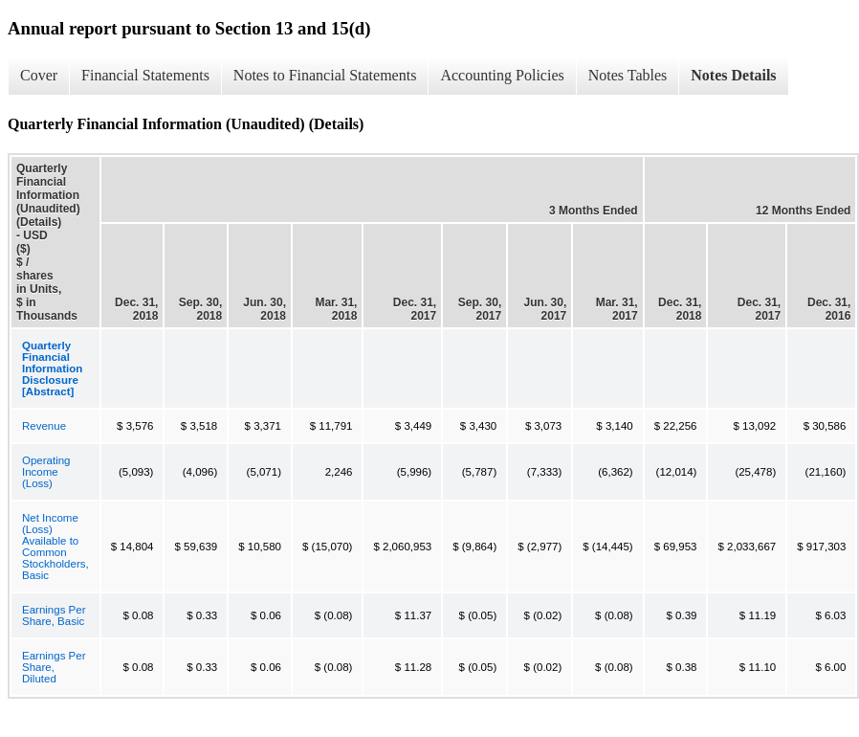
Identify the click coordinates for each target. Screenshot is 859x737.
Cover (38, 75)
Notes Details (733, 75)
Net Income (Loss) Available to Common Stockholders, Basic (55, 546)
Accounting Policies (501, 75)
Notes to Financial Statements (325, 75)
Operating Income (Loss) (46, 472)
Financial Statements (145, 75)
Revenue (44, 426)
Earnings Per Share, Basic (53, 615)
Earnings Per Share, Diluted (53, 667)
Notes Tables (628, 75)
